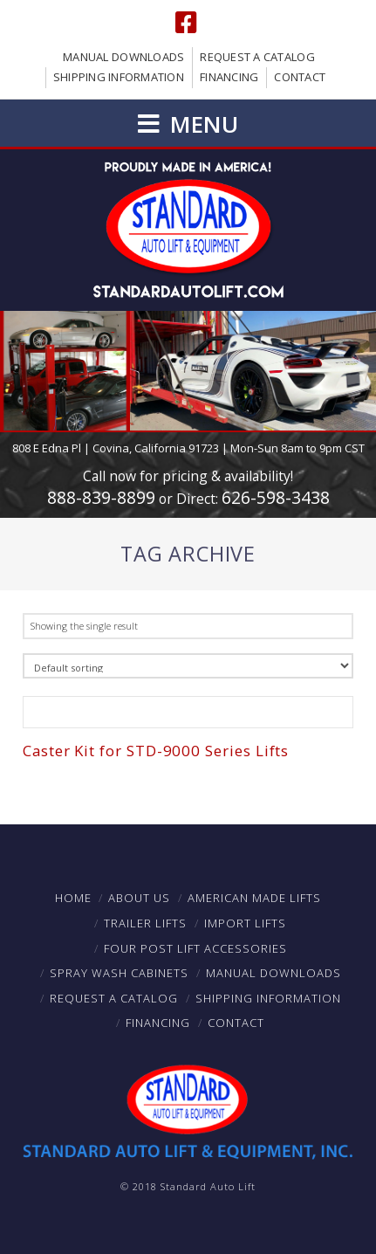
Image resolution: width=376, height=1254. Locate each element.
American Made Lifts (254, 898)
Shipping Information (118, 77)
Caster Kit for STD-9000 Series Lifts (156, 751)
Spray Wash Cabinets (119, 973)
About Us (139, 898)
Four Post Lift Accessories (195, 948)
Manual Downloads (123, 57)
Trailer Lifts (145, 923)
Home (73, 898)
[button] (187, 124)
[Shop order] (188, 666)
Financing (229, 77)
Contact (299, 77)
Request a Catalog (257, 57)
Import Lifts (245, 923)
